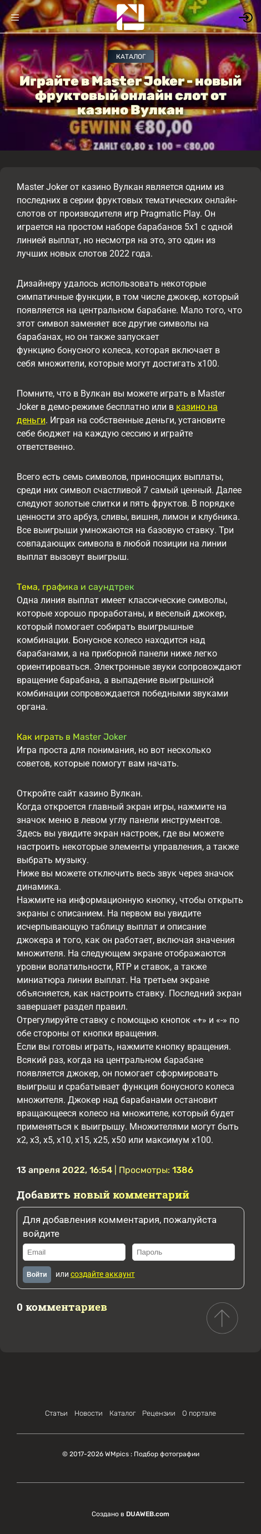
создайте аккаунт (103, 1274)
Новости (88, 1413)
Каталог (130, 57)
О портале (199, 1413)
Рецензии (158, 1413)
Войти (37, 1275)
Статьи (56, 1413)
